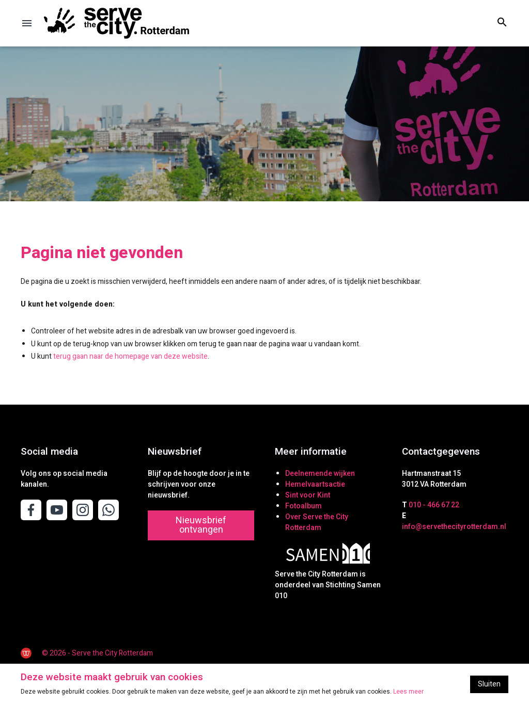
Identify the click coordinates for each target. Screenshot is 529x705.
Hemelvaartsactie (315, 484)
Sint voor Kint (307, 495)
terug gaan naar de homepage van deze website (130, 356)
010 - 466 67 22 (434, 505)
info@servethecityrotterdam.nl (454, 526)
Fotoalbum (303, 506)
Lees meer (408, 691)
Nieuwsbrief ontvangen (201, 525)
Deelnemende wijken (320, 473)
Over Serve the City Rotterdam (316, 522)
